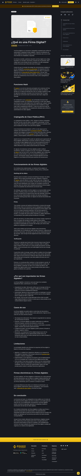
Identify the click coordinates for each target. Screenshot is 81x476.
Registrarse (71, 2)
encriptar (31, 134)
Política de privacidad (54, 453)
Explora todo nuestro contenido (40, 439)
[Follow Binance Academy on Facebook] (61, 445)
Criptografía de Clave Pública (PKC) (31, 72)
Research (44, 457)
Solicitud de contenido (54, 458)
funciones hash (45, 354)
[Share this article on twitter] (61, 14)
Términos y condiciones (54, 449)
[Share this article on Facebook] (65, 14)
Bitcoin (17, 152)
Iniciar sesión (64, 2)
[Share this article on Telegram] (68, 14)
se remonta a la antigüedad (30, 69)
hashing (17, 88)
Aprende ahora (55, 6)
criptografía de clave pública (24, 388)
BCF (43, 450)
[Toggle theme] (78, 2)
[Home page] (8, 2)
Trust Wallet (44, 459)
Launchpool (44, 455)
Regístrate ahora (68, 111)
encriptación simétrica (36, 130)
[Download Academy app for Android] (23, 453)
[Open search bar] (59, 2)
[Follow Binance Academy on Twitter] (63, 445)
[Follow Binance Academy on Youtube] (67, 445)
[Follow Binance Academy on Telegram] (65, 445)
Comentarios (54, 461)
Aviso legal (54, 455)
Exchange (44, 448)
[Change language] (75, 2)
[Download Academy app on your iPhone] (16, 453)
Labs (43, 453)
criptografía (28, 99)
